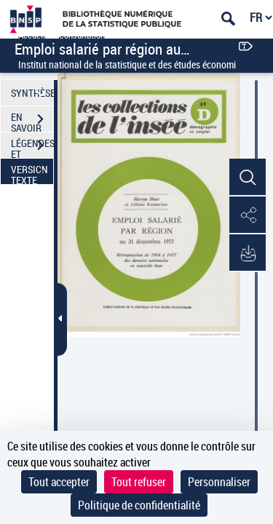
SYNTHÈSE (32, 93)
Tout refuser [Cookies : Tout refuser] (138, 482)
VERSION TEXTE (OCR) (32, 173)
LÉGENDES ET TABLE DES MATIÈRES (32, 147)
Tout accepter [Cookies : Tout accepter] (59, 482)
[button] (247, 177)
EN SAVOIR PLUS (32, 120)
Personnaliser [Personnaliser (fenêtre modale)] (219, 482)
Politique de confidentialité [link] (139, 505)
